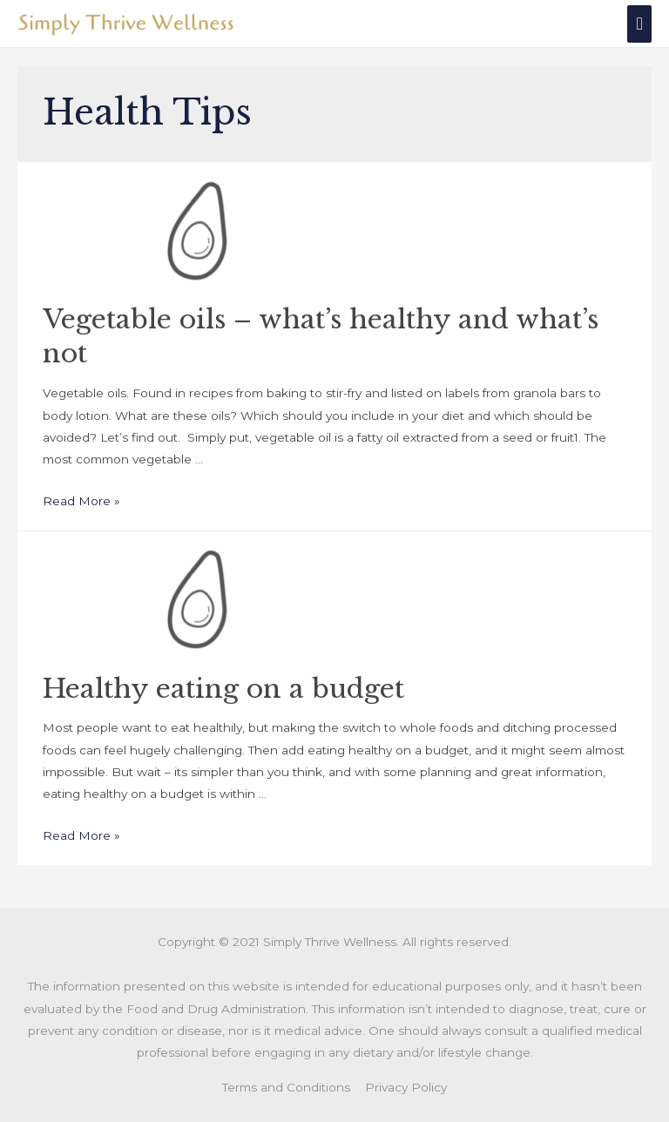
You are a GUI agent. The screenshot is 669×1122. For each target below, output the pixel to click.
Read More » (81, 501)
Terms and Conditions (286, 1087)
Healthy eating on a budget (223, 689)
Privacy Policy (406, 1087)
